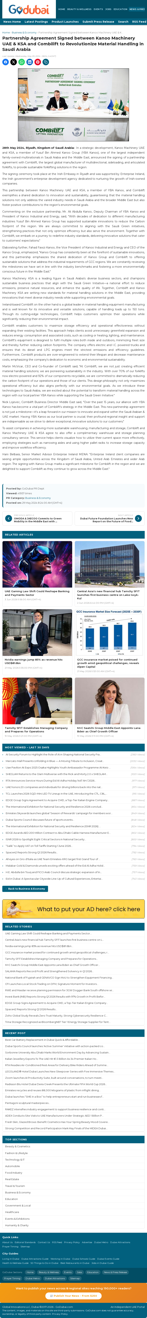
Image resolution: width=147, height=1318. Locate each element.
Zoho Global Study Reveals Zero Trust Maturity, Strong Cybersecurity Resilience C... (56, 1015)
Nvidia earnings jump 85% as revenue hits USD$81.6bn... (39, 946)
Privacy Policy (72, 1242)
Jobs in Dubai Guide (102, 1263)
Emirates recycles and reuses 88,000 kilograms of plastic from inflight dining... (52, 1090)
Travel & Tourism (15, 1186)
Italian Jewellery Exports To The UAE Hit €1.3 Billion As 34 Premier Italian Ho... (51, 1058)
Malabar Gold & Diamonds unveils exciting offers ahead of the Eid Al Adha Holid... (55, 865)
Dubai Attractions (120, 1242)
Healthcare (12, 1212)
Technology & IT (14, 1159)
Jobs (108, 9)
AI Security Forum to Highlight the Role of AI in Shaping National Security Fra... (53, 754)
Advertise (87, 1242)
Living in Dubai (10, 1258)
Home (61, 9)
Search (123, 21)
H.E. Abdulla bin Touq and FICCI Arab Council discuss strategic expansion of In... (54, 872)
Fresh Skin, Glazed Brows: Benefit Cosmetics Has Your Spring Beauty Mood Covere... (57, 1122)
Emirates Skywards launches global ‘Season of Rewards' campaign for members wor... (59, 813)
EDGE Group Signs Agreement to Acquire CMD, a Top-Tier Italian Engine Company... (57, 800)
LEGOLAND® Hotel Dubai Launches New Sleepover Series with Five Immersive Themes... (60, 1071)
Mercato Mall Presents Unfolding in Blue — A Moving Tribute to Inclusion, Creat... (55, 760)
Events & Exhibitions (17, 1218)
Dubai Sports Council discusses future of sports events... (40, 819)
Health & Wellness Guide (15, 1263)
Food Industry (13, 1172)
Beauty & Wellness (79, 9)
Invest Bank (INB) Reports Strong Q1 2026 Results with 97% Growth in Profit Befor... (55, 996)
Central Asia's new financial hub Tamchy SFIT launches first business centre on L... (54, 939)
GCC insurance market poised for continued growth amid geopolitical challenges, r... (57, 952)
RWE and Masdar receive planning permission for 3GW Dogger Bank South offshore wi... (59, 990)
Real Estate (12, 1179)
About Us (7, 1242)
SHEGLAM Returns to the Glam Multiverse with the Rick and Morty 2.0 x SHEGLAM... (57, 774)
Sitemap (25, 1246)
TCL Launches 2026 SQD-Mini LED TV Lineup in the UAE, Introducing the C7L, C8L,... (56, 793)
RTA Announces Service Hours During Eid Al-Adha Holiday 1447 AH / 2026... (51, 780)
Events (98, 9)
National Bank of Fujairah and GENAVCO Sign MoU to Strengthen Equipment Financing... (59, 977)
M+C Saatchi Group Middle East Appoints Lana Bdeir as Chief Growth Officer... (52, 965)
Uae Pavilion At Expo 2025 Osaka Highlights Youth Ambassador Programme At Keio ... (58, 767)
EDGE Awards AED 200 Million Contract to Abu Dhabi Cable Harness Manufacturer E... (58, 832)
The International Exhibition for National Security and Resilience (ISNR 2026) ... (53, 826)
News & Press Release (115, 1272)
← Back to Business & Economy (25, 888)
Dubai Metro (101, 1242)
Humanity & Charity (17, 1225)
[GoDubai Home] (29, 9)
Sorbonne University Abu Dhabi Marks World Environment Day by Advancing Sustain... (57, 1052)
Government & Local (18, 1205)
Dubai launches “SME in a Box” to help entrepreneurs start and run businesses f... (54, 1096)
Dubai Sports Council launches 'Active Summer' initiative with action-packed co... (55, 1046)
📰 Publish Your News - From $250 (73, 1295)
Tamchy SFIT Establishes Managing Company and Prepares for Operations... (51, 958)
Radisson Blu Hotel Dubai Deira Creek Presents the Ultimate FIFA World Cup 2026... (56, 1084)
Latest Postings (36, 21)
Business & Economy (24, 32)
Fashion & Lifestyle (16, 1153)
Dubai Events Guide (108, 1258)
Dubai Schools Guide (83, 1258)
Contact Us (44, 1242)
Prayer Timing (10, 1246)
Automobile (12, 1166)
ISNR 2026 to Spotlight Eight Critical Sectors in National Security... (46, 839)
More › (137, 926)
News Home (12, 21)
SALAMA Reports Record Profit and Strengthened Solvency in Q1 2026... (49, 971)
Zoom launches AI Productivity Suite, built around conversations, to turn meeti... (54, 1077)
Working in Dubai (60, 1258)
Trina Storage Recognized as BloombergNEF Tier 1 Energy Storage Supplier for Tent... (57, 1022)
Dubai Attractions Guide (34, 1258)
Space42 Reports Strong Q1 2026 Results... (32, 852)
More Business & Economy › (123, 534)
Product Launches (65, 21)
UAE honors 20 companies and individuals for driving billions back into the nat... (54, 787)
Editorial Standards (25, 1242)
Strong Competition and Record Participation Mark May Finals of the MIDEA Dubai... (56, 1128)
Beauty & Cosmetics (17, 1146)
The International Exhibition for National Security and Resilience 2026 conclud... (54, 806)
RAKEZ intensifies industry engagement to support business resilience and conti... (55, 1109)
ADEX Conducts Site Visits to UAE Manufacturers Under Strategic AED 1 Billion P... (54, 1115)
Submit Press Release (98, 21)
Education (120, 9)
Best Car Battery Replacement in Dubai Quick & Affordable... (42, 1039)
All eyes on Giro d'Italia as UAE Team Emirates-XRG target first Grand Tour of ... (53, 859)
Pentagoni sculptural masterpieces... (27, 1103)
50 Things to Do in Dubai (44, 1263)
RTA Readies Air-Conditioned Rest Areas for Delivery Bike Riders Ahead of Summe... (56, 1065)
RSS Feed (57, 1242)
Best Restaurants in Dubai (74, 1263)
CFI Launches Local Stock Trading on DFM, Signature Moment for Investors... (51, 984)
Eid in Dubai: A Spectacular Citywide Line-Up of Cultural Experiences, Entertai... (54, 878)
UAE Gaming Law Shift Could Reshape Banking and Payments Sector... (48, 933)
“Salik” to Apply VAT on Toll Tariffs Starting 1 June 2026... (39, 845)
